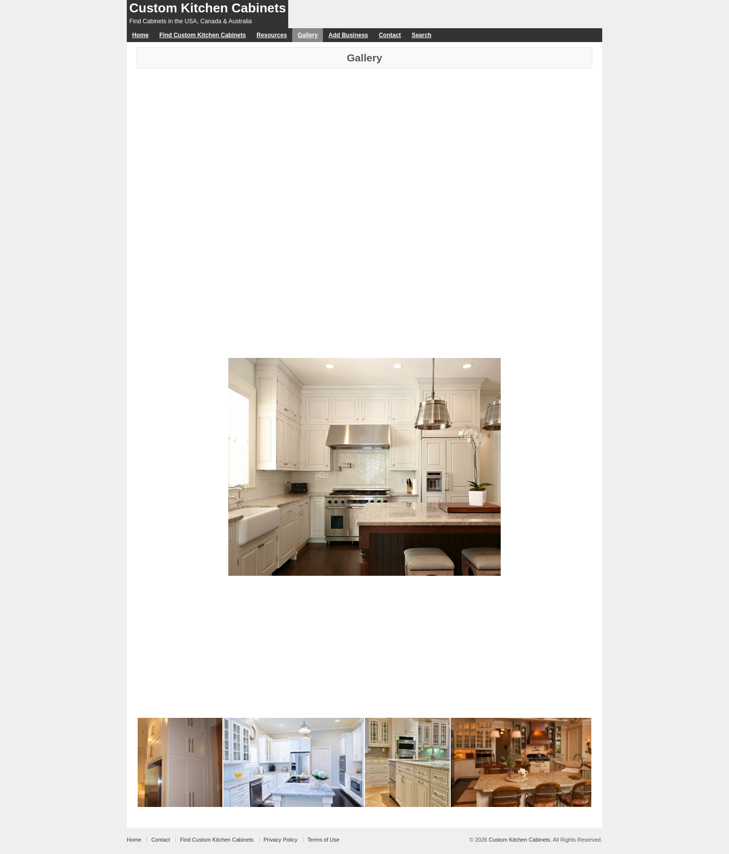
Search (421, 35)
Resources (272, 35)
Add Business (348, 35)
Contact (390, 35)
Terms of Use (324, 840)
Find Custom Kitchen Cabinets (202, 35)
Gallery (308, 35)
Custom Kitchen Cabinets (207, 7)
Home (140, 35)
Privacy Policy (280, 840)
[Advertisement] (364, 142)
